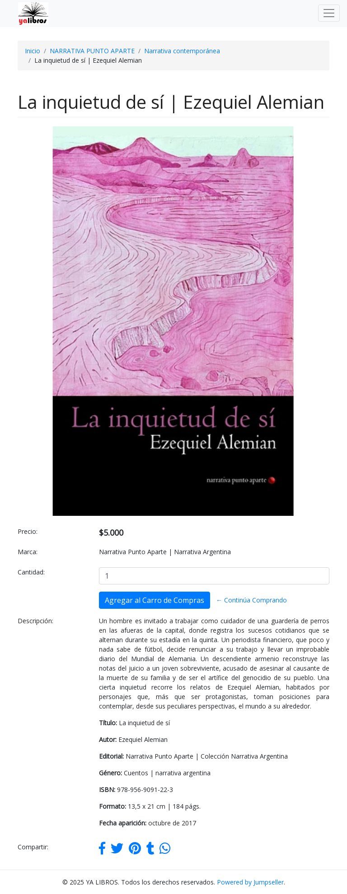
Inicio (32, 50)
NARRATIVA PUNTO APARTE (92, 50)
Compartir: (33, 847)
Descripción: (35, 620)
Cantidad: (31, 572)
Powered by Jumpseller (250, 882)
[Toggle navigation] (329, 13)
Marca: (28, 551)
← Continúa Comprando (251, 600)
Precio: (28, 531)
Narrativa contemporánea (182, 50)
